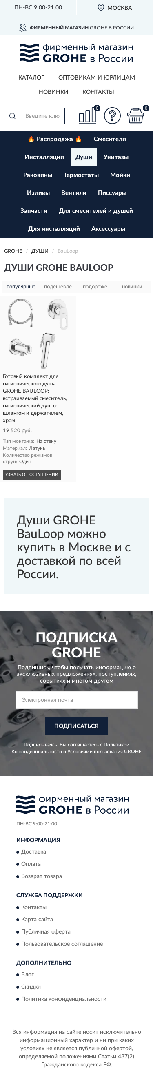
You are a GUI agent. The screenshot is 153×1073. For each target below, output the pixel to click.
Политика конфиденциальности (63, 999)
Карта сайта (37, 920)
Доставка (33, 852)
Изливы (38, 193)
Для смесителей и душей (96, 211)
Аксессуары (108, 229)
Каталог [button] (31, 78)
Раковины (37, 175)
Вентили (73, 193)
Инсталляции (44, 157)
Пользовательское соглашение (62, 944)
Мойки (120, 175)
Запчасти (33, 211)
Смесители (110, 139)
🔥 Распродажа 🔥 (54, 139)
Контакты (98, 92)
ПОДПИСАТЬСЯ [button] (76, 726)
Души (83, 157)
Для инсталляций (54, 229)
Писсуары (112, 193)
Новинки (54, 92)
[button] (112, 115)
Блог (27, 975)
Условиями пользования (95, 751)
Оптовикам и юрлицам (96, 78)
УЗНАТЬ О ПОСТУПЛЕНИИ (31, 475)
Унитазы (116, 157)
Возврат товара (41, 877)
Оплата (31, 864)
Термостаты (81, 175)
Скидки (31, 987)
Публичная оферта (46, 932)
